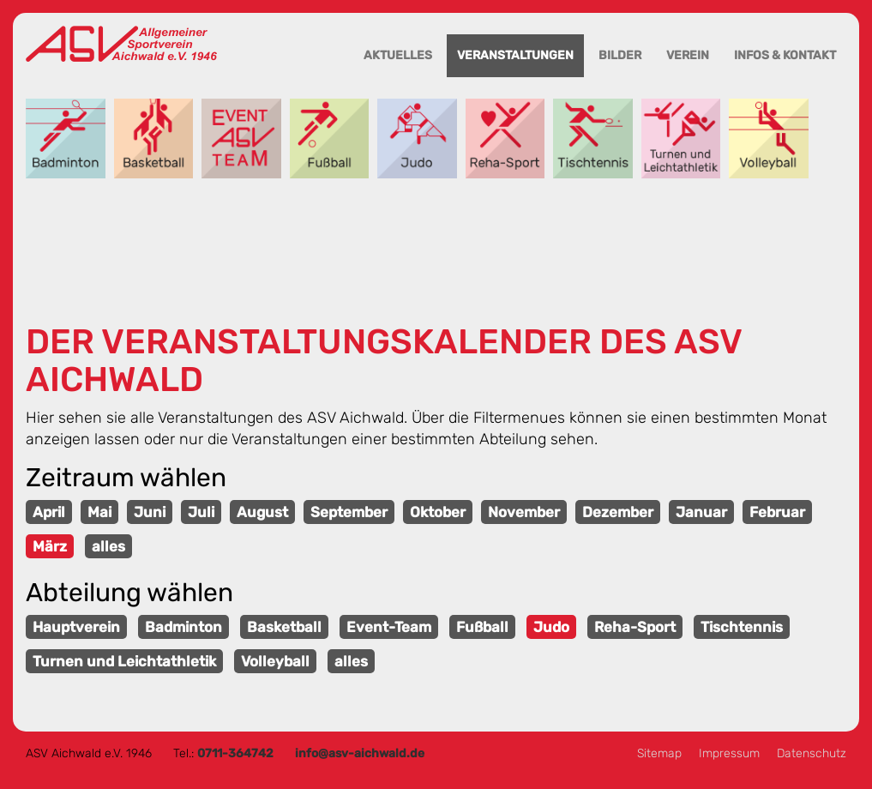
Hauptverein (76, 626)
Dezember (617, 512)
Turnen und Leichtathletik (681, 138)
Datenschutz (811, 753)
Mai (99, 512)
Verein (687, 55)
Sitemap (659, 753)
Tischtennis (593, 138)
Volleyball (769, 138)
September (349, 512)
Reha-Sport (505, 138)
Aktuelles (398, 55)
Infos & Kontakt (785, 55)
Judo (417, 138)
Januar (701, 512)
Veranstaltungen (515, 55)
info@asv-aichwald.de (359, 753)
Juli (201, 512)
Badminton (65, 138)
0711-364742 (235, 753)
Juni (149, 512)
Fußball (330, 138)
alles (108, 546)
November (524, 512)
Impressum (729, 753)
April (49, 512)
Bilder (619, 55)
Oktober (438, 512)
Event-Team (241, 138)
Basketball (154, 138)
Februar (777, 512)
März (50, 546)
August (262, 512)
